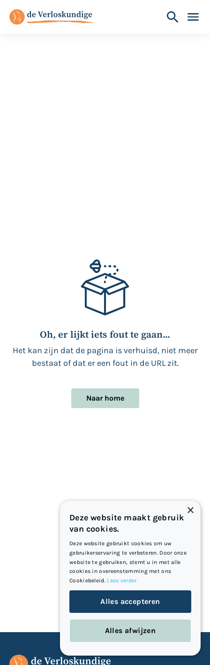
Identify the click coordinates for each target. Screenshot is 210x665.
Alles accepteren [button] (130, 601)
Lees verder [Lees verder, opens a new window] (121, 580)
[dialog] (130, 578)
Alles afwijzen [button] (130, 630)
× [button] (190, 510)
